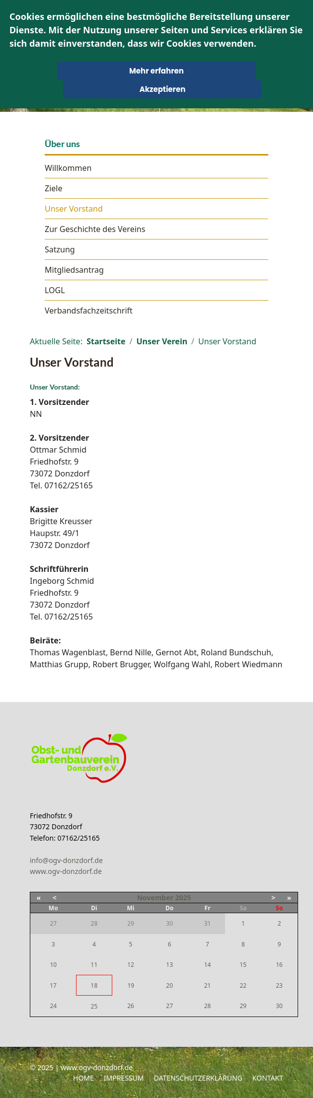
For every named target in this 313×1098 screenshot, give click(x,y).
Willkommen (68, 167)
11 (94, 964)
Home (83, 1078)
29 (242, 1006)
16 (279, 964)
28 (207, 1006)
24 (53, 1006)
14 (207, 964)
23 (279, 985)
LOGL (55, 290)
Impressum (124, 1078)
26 (130, 1006)
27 (169, 1006)
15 (242, 964)
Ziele (53, 188)
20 (169, 985)
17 (53, 985)
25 (94, 1006)
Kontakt (267, 1078)
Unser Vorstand (74, 208)
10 (53, 964)
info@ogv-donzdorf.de (66, 860)
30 (279, 1006)
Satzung (60, 249)
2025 (183, 897)
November (155, 897)
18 (94, 985)
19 (130, 985)
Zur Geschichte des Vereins (95, 229)
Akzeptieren (163, 89)
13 (169, 964)
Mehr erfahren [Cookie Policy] (156, 71)
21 (207, 985)
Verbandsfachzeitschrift (89, 310)
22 (242, 985)
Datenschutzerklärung (198, 1078)
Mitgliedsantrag (74, 269)
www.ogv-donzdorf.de (66, 871)
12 (130, 964)
